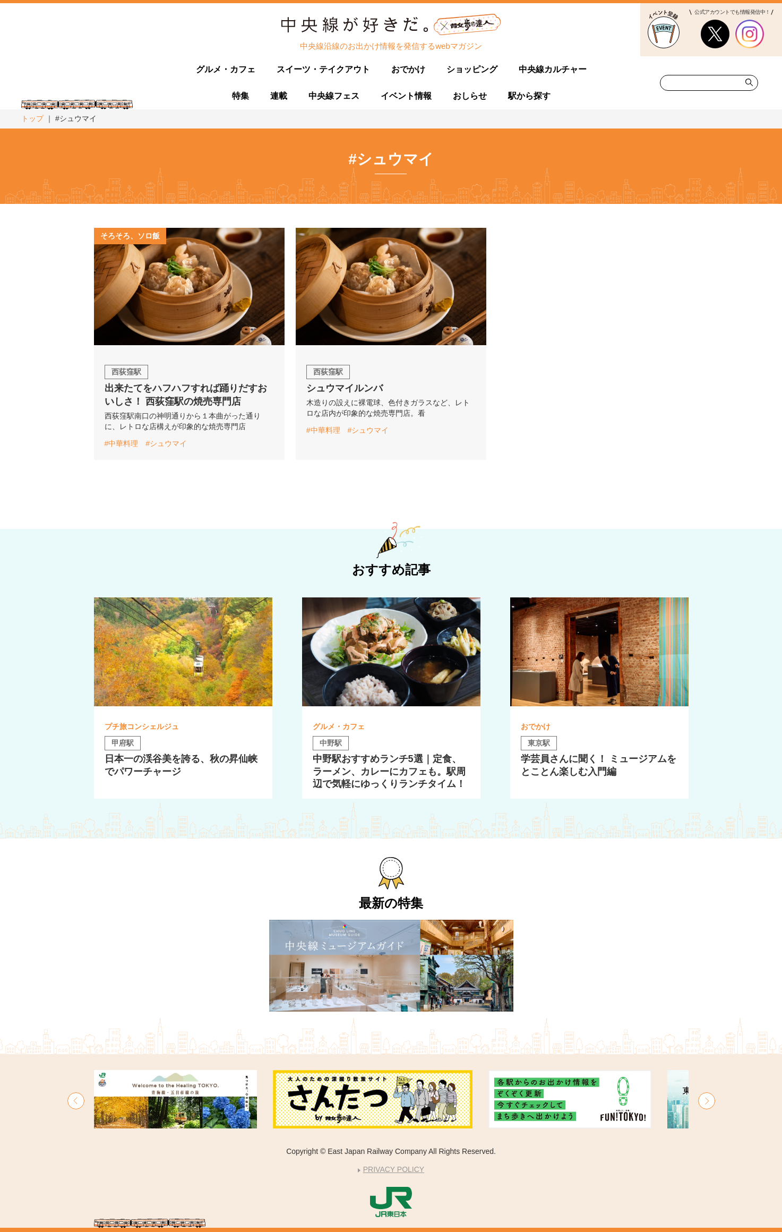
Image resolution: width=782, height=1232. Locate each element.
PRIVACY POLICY (393, 1169)
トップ (32, 118)
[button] (75, 1100)
